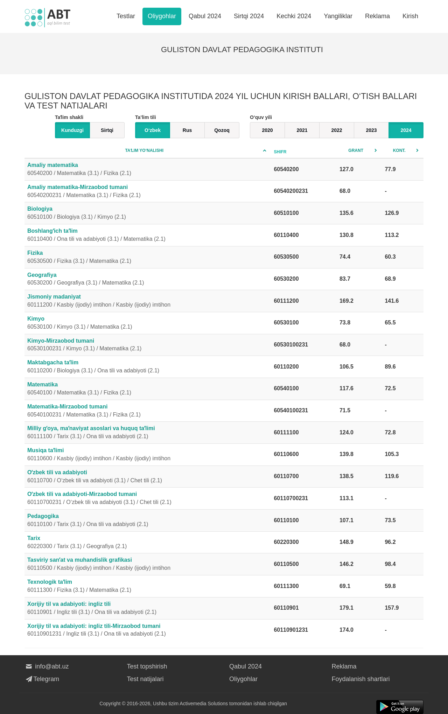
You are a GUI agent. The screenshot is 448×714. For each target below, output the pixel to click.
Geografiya (147, 279)
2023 (371, 130)
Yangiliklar (338, 16)
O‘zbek (153, 130)
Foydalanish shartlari (361, 679)
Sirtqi (107, 130)
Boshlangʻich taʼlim (147, 235)
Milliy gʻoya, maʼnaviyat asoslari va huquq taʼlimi (147, 433)
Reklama (377, 16)
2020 (267, 130)
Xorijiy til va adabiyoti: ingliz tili (147, 608)
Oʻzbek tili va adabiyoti (147, 477)
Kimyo (147, 323)
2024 (405, 130)
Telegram (41, 679)
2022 (336, 130)
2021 (301, 130)
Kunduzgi (72, 130)
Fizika (147, 257)
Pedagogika (147, 520)
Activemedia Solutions (204, 703)
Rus (187, 130)
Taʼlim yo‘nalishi (144, 150)
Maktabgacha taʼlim (147, 367)
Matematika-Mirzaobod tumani (147, 411)
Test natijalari (145, 679)
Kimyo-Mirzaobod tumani (147, 345)
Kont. (399, 150)
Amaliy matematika (147, 169)
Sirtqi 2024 (249, 16)
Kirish (410, 16)
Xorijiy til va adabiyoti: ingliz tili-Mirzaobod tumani (147, 630)
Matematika (147, 389)
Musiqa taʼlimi (147, 455)
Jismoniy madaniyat (147, 301)
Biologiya (147, 213)
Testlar (126, 16)
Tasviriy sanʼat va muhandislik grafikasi (147, 564)
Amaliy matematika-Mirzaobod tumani (147, 192)
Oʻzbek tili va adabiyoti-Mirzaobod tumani (147, 498)
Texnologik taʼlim (147, 586)
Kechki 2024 (293, 16)
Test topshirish (147, 666)
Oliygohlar (162, 16)
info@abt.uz (46, 666)
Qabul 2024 (205, 16)
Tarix (147, 543)
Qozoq (222, 130)
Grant (355, 150)
